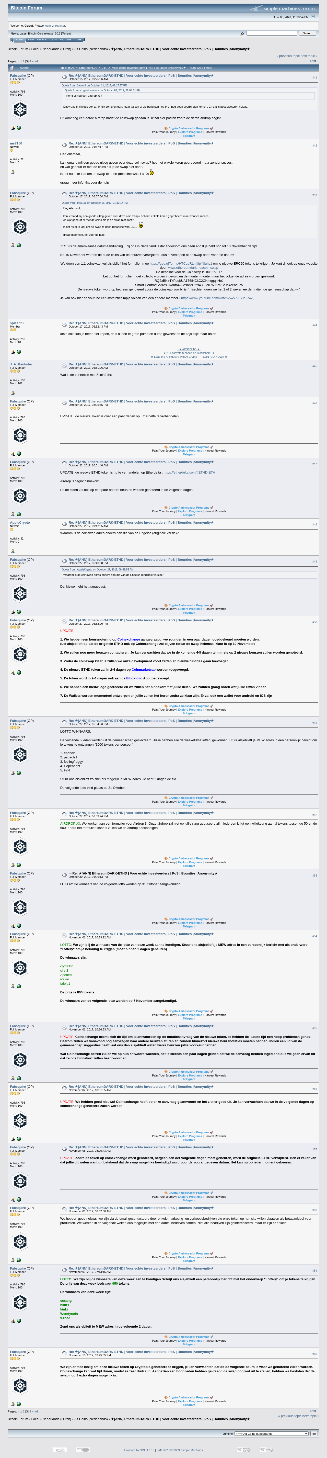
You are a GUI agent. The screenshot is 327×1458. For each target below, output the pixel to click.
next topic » (309, 56)
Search (42, 39)
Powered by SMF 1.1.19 (139, 1450)
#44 (314, 325)
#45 (314, 366)
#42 (314, 145)
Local (35, 49)
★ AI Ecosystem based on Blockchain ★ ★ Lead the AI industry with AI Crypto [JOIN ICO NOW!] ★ (189, 353)
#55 (314, 1028)
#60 (314, 1353)
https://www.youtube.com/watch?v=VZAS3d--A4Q (217, 298)
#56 (314, 1088)
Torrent (66, 33)
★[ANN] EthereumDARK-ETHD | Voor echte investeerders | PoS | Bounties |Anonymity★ (180, 49)
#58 (314, 1210)
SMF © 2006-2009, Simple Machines (180, 1450)
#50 (314, 622)
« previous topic (288, 56)
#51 (314, 722)
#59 (314, 1270)
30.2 (57, 33)
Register (66, 39)
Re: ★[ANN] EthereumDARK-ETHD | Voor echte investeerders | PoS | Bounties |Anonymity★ (141, 75)
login (48, 25)
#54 (314, 936)
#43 (314, 194)
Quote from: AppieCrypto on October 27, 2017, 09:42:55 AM (98, 569)
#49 (314, 561)
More (78, 39)
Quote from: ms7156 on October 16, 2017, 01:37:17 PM (95, 202)
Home (19, 39)
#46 (314, 403)
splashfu (17, 323)
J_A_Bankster (21, 364)
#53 (314, 875)
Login (53, 39)
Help (31, 39)
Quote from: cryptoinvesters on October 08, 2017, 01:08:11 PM (103, 90)
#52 (314, 814)
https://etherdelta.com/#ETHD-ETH (189, 472)
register (60, 25)
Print (313, 60)
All (36, 61)
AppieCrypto (20, 522)
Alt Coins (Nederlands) (91, 49)
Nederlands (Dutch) (56, 49)
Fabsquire (18, 75)
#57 (314, 1149)
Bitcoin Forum (18, 49)
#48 (314, 524)
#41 (314, 77)
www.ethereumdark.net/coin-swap (193, 268)
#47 (314, 463)
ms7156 (16, 143)
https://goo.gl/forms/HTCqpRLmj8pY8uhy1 (181, 263)
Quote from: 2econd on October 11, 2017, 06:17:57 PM (94, 85)
